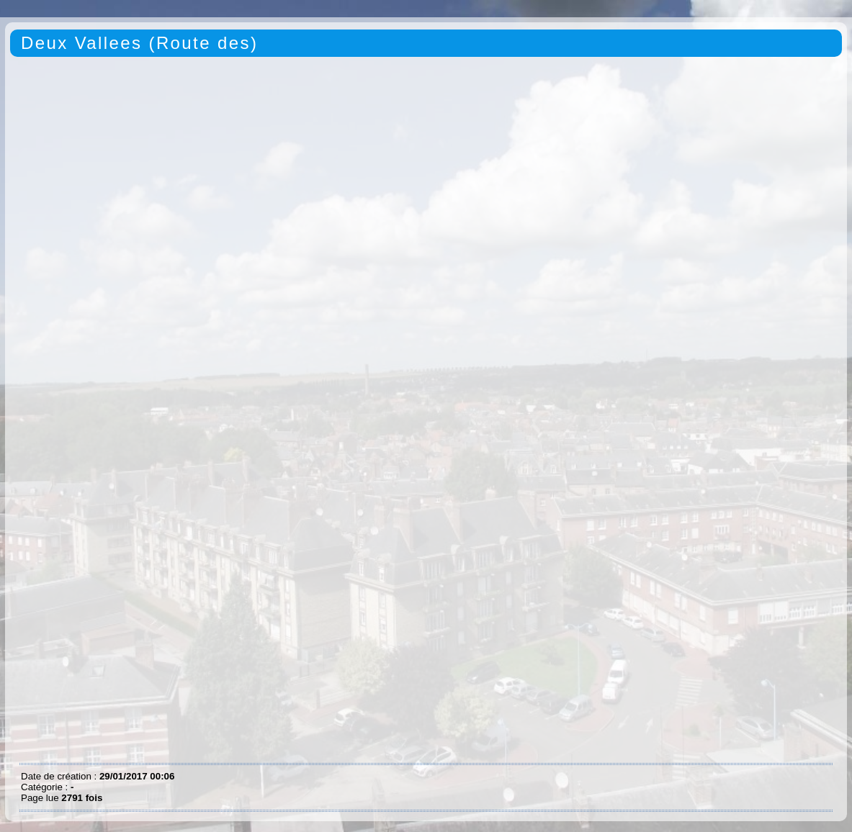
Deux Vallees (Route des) (139, 43)
